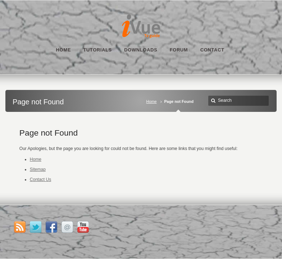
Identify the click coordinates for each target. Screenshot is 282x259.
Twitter (35, 227)
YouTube (83, 227)
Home (151, 101)
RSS (20, 227)
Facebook (51, 227)
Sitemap (38, 169)
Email (67, 227)
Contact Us (40, 179)
